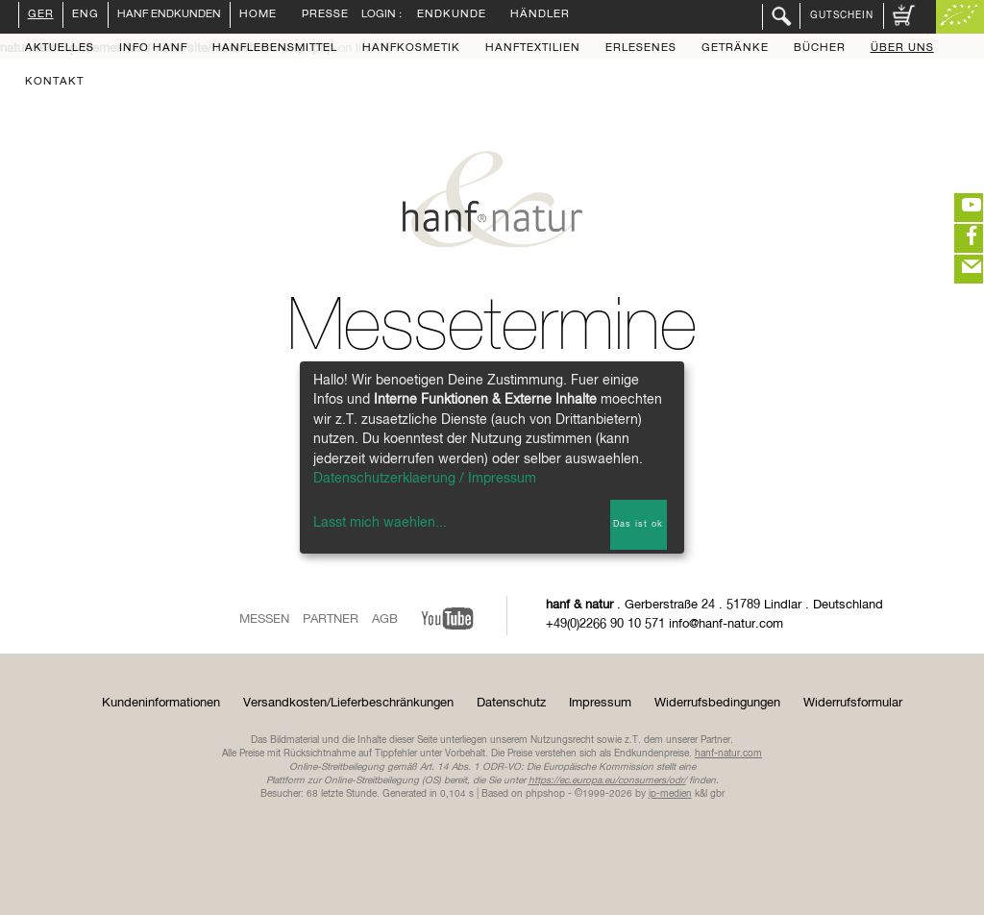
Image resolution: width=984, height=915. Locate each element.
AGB (385, 619)
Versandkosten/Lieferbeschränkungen (348, 703)
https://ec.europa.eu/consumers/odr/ (607, 780)
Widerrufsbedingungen (717, 703)
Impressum (600, 703)
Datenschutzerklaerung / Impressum (424, 478)
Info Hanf (153, 49)
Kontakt (54, 82)
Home (258, 15)
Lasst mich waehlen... (380, 523)
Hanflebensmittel (274, 49)
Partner (330, 619)
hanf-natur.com (728, 753)
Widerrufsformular (852, 703)
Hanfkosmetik (411, 49)
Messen (264, 619)
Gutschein (841, 15)
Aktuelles (59, 49)
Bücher (820, 49)
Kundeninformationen (161, 703)
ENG (85, 15)
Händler (540, 15)
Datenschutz (511, 703)
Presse (325, 15)
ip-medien (670, 794)
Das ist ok (638, 524)
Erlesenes (640, 49)
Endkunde (451, 15)
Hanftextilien (532, 49)
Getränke (735, 49)
